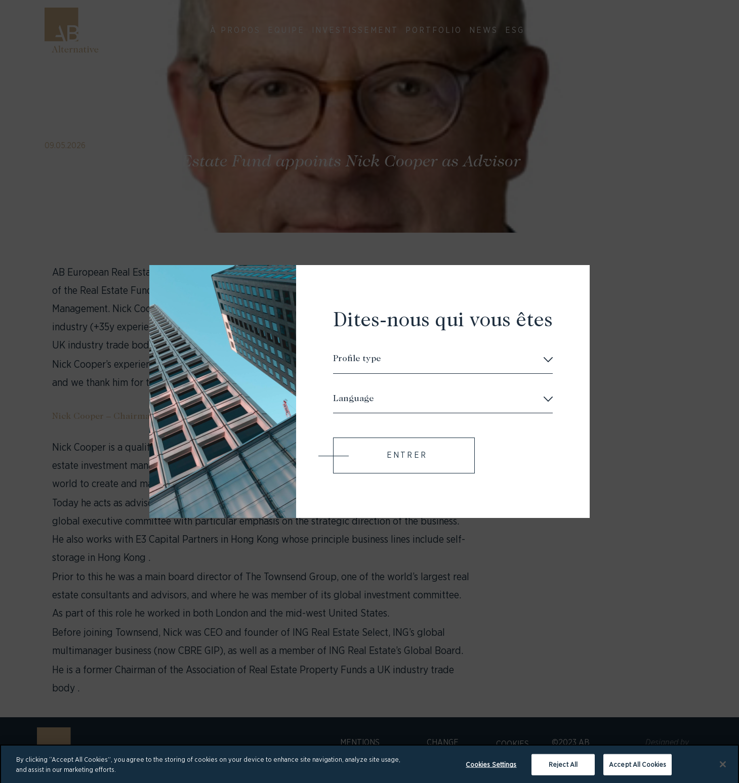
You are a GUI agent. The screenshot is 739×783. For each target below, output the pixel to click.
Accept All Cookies (637, 767)
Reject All (563, 767)
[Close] (723, 768)
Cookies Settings (491, 767)
